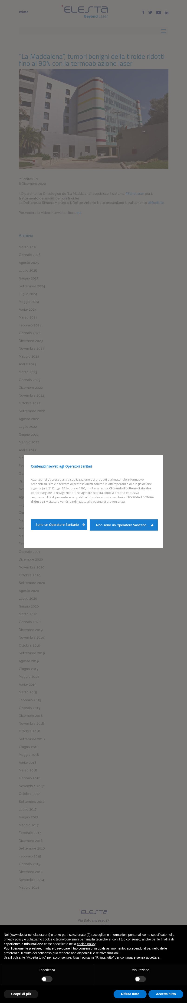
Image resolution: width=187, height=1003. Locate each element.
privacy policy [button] (13, 939)
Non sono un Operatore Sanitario (125, 525)
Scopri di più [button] (21, 994)
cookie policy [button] (86, 944)
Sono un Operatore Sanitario (60, 524)
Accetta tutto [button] (166, 994)
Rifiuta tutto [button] (130, 994)
